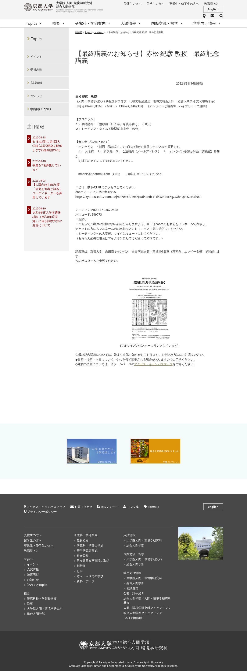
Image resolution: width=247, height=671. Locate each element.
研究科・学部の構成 (90, 545)
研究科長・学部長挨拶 (42, 598)
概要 (58, 23)
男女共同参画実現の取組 (93, 561)
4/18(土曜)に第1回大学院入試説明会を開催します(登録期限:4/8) (47, 145)
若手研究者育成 (87, 550)
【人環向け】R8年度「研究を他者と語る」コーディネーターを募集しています (47, 191)
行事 (80, 571)
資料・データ (85, 581)
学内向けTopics (40, 109)
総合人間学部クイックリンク (143, 613)
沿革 (30, 603)
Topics (34, 23)
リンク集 (133, 507)
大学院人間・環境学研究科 (44, 609)
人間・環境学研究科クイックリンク (147, 608)
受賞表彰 (36, 70)
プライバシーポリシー (42, 512)
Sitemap (153, 507)
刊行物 (81, 566)
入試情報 (131, 23)
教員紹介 (83, 540)
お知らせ (36, 96)
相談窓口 (132, 588)
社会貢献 (83, 555)
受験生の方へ (133, 3)
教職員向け (211, 3)
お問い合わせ (83, 507)
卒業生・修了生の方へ (184, 3)
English (213, 9)
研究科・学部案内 (93, 23)
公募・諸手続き (134, 593)
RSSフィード (109, 507)
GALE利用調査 (133, 618)
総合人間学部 (36, 614)
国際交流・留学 (167, 23)
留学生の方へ (155, 3)
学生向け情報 (207, 23)
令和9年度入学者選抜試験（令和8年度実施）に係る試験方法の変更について (47, 218)
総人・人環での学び (90, 576)
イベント (36, 57)
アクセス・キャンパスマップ (153, 364)
